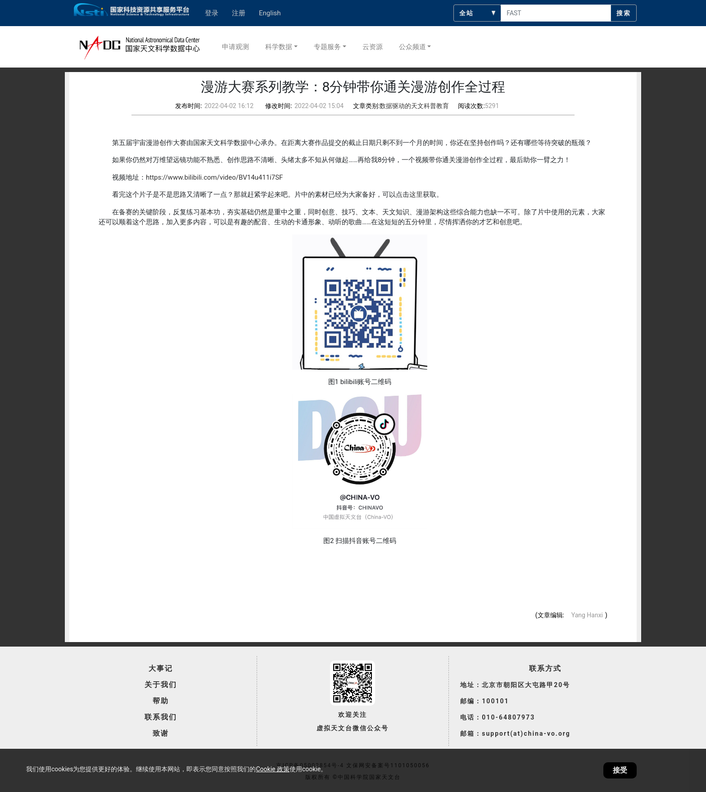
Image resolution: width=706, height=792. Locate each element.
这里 (416, 194)
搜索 (623, 13)
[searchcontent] (556, 13)
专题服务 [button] (327, 47)
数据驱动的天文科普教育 (414, 105)
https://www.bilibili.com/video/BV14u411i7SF (214, 177)
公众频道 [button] (412, 47)
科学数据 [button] (278, 47)
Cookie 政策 (272, 769)
